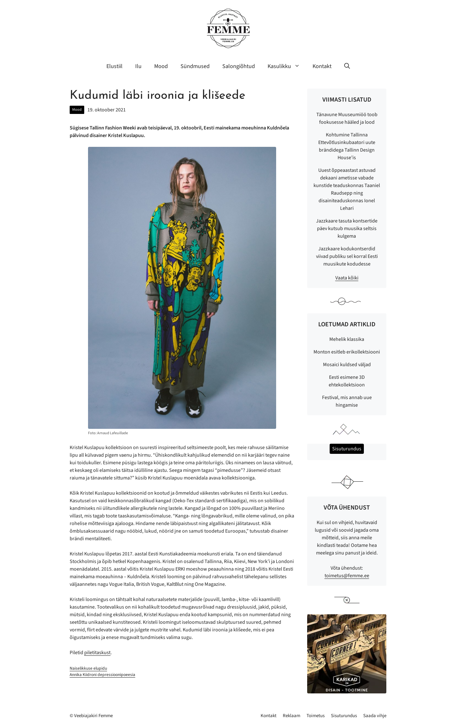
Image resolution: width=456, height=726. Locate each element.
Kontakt (322, 66)
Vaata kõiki (346, 277)
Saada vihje (374, 715)
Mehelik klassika (346, 339)
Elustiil (114, 66)
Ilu (138, 66)
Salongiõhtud (238, 66)
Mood (161, 66)
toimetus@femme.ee (347, 575)
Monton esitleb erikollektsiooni (347, 351)
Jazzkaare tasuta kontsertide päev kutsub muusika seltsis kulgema (346, 228)
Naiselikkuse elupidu (88, 668)
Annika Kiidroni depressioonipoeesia (102, 675)
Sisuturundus (344, 715)
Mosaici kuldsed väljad (347, 364)
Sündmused (195, 66)
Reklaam (291, 715)
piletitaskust (97, 652)
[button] (347, 66)
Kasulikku (287, 66)
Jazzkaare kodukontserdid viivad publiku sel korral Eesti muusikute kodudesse (347, 256)
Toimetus (316, 715)
